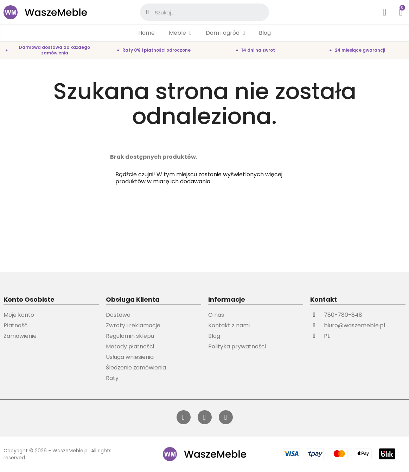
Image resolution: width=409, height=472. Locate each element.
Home (146, 33)
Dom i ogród (225, 33)
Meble (180, 33)
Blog (265, 33)
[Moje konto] (384, 12)
